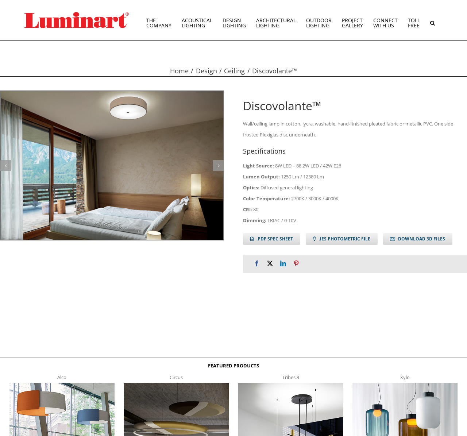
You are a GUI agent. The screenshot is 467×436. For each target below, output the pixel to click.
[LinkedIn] (283, 263)
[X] (270, 263)
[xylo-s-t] (405, 385)
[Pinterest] (296, 263)
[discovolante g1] (112, 165)
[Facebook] (256, 263)
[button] (432, 20)
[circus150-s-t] (176, 385)
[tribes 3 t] (290, 385)
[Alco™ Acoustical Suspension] (62, 385)
